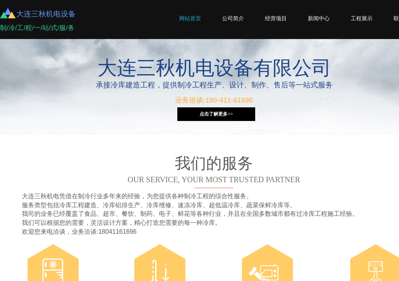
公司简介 (233, 18)
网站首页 (190, 18)
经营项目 (276, 18)
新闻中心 (319, 18)
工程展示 (362, 18)
